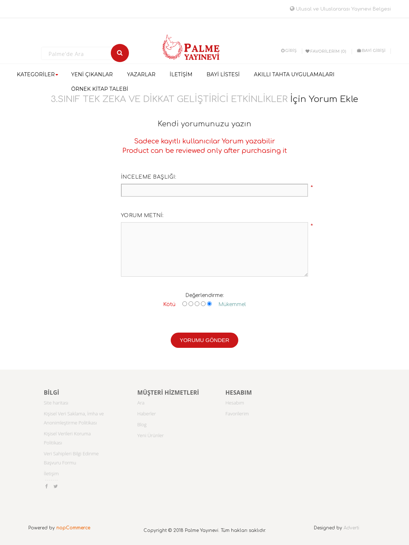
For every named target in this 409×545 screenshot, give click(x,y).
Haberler (146, 413)
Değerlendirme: (204, 295)
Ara (141, 402)
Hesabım (235, 402)
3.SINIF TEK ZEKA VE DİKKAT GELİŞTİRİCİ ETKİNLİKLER (169, 99)
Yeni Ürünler (150, 435)
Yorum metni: (142, 215)
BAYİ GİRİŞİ (371, 50)
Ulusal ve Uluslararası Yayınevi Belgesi (340, 9)
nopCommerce (73, 527)
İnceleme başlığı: (149, 177)
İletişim (51, 473)
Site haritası (56, 402)
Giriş (289, 50)
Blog (141, 424)
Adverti (351, 527)
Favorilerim (237, 413)
